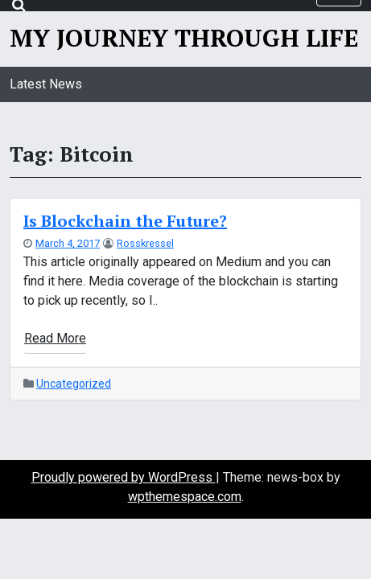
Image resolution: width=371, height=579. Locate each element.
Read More (55, 338)
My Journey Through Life (184, 38)
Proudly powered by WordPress (123, 477)
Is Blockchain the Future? (125, 221)
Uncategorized (73, 383)
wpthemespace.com (184, 496)
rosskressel (145, 243)
